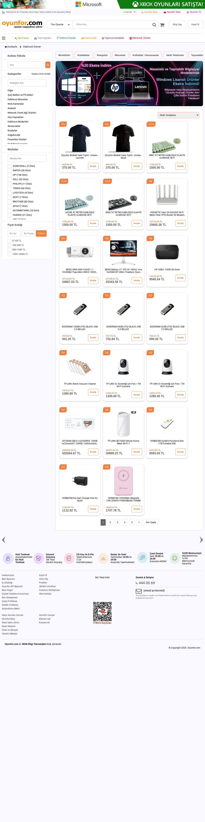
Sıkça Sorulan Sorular (12, 615)
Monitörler (64, 55)
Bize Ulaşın (7, 590)
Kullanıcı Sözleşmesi (49, 590)
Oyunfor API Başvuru (12, 586)
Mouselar (120, 55)
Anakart (12, 108)
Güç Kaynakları (15, 117)
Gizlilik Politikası (10, 605)
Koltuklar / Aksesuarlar (146, 55)
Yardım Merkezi (9, 633)
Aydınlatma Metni (11, 608)
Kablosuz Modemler (18, 121)
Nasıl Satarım (9, 626)
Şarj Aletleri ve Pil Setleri (20, 94)
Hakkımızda (8, 575)
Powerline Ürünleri (17, 139)
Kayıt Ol (43, 575)
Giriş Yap (43, 579)
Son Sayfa (151, 522)
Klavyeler (102, 55)
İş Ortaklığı (7, 582)
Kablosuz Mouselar (18, 99)
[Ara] (154, 24)
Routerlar (12, 130)
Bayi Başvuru (8, 579)
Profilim (43, 582)
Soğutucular (14, 135)
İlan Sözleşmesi (9, 597)
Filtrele (41, 233)
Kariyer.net (44, 622)
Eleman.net (44, 619)
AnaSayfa (12, 46)
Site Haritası (45, 594)
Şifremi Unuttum (47, 586)
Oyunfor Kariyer (47, 615)
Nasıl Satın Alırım (10, 622)
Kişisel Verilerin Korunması (15, 594)
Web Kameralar (16, 103)
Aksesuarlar (14, 126)
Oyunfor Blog (8, 619)
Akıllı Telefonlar (175, 55)
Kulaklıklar (83, 55)
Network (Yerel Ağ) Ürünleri (22, 112)
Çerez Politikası (9, 601)
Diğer (10, 90)
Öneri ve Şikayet (10, 630)
